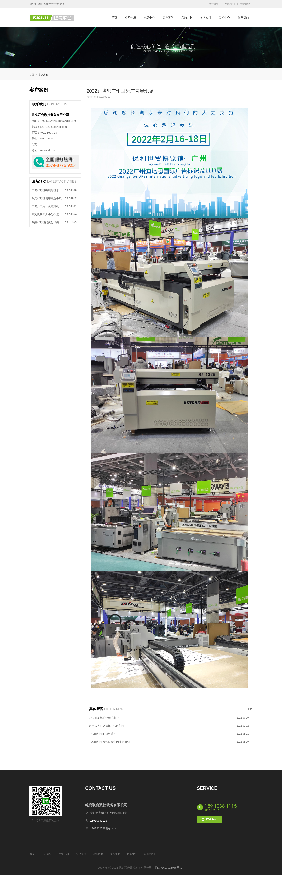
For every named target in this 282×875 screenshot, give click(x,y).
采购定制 (186, 17)
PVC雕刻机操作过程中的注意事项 (109, 741)
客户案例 (168, 17)
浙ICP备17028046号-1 (168, 867)
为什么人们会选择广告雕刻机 (106, 725)
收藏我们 (229, 3)
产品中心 (149, 17)
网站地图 (245, 3)
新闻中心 (224, 17)
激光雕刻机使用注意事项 (47, 198)
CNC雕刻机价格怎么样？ (104, 717)
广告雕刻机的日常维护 (102, 733)
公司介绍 (130, 17)
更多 (250, 708)
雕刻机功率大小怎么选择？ (48, 214)
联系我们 (243, 17)
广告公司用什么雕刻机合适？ (49, 206)
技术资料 (205, 17)
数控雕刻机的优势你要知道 (48, 222)
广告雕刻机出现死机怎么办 (48, 190)
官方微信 (214, 3)
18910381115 (98, 820)
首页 (114, 17)
